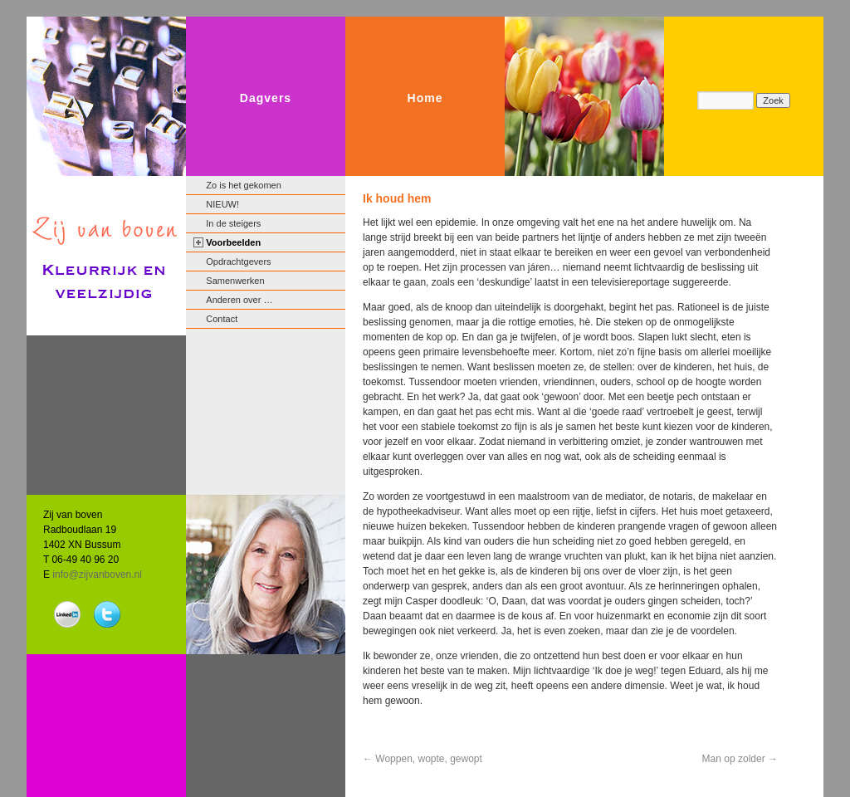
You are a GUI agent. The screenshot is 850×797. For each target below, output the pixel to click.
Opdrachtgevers (238, 261)
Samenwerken (235, 281)
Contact (221, 319)
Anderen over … (239, 300)
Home (425, 98)
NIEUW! (222, 204)
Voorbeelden (233, 242)
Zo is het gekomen (243, 185)
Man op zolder (740, 759)
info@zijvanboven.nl (97, 574)
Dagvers (265, 98)
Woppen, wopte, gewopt (422, 759)
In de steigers (233, 223)
